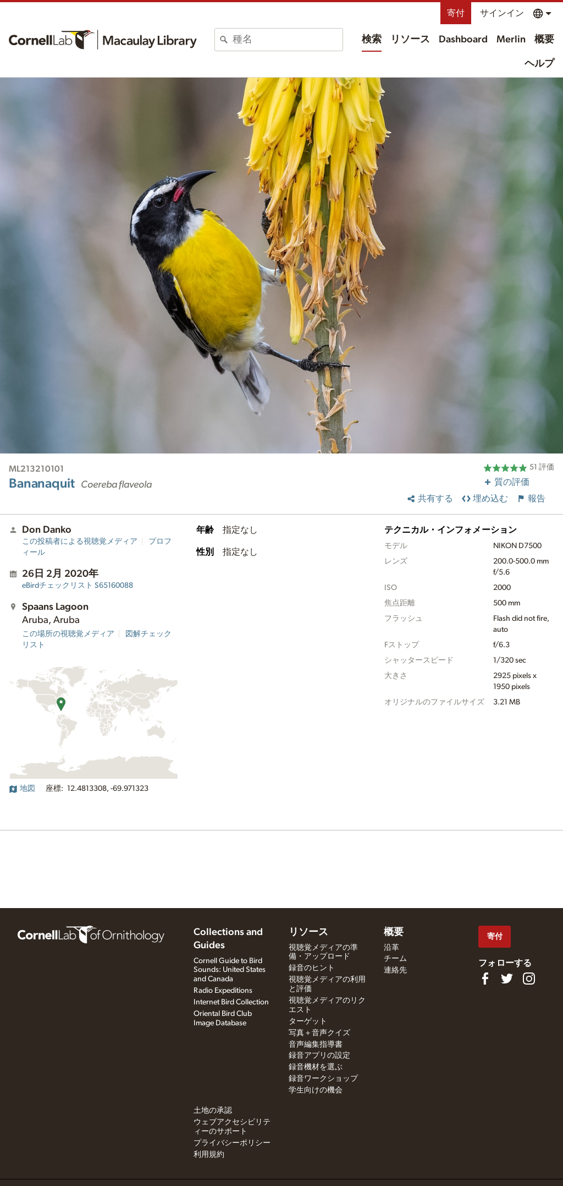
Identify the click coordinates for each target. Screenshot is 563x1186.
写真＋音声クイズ (319, 1033)
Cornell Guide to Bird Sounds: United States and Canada (230, 970)
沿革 (391, 948)
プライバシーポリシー (232, 1143)
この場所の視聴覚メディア (68, 634)
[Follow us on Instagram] (529, 978)
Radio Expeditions (223, 990)
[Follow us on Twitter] (507, 978)
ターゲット (308, 1021)
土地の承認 (213, 1110)
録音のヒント (312, 968)
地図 (22, 789)
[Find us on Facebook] (485, 978)
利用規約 (209, 1154)
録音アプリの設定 (319, 1055)
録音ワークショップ (323, 1079)
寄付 (456, 13)
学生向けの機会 (316, 1090)
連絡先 (395, 970)
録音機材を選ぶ (316, 1067)
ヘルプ (539, 64)
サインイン (502, 13)
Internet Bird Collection (231, 1002)
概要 (544, 40)
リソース (410, 40)
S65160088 (77, 585)
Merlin (511, 40)
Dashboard (463, 40)
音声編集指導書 (316, 1044)
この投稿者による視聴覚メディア (79, 541)
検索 (372, 40)
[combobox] (288, 40)
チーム (395, 959)
